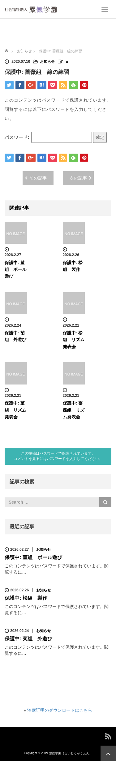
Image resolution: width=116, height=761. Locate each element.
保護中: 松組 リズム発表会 (73, 339)
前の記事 (38, 177)
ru (66, 61)
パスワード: (48, 137)
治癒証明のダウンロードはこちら (59, 710)
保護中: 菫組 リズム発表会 (15, 410)
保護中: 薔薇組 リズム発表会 (73, 410)
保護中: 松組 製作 (26, 598)
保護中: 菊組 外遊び (28, 638)
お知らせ (47, 61)
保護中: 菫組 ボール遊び (15, 269)
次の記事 (78, 177)
